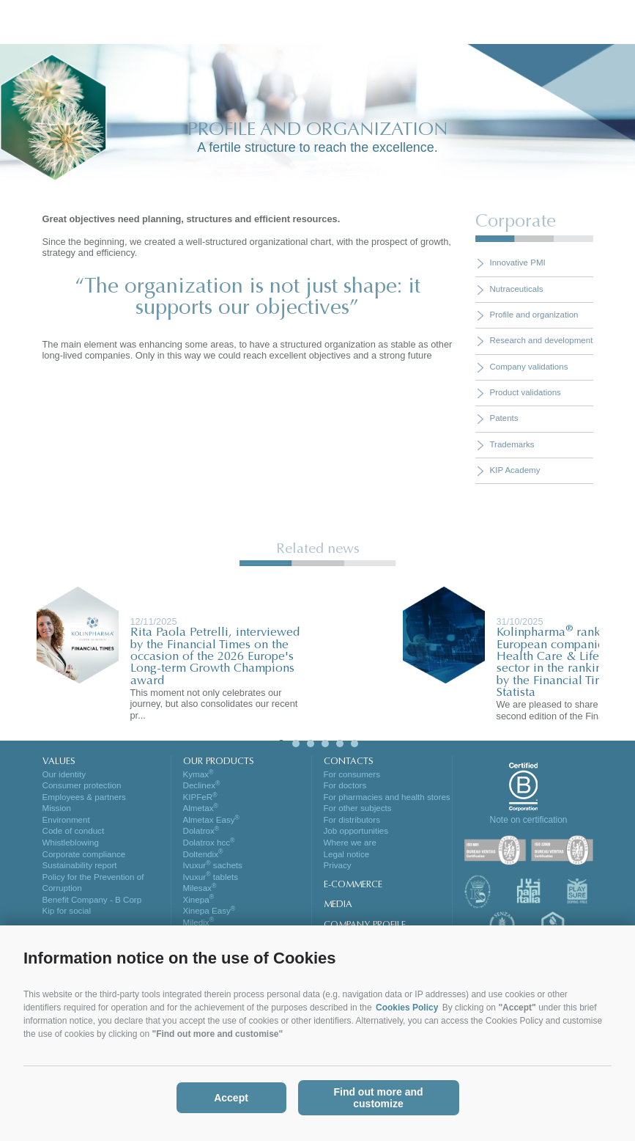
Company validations (529, 366)
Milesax (199, 893)
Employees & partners (83, 797)
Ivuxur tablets (210, 882)
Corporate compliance (83, 858)
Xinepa (198, 906)
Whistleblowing (70, 846)
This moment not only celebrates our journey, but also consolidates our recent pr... (214, 704)
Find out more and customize (378, 1097)
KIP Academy (515, 470)
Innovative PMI (518, 262)
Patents (504, 418)
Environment (66, 822)
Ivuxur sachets (212, 870)
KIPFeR (200, 797)
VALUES (58, 761)
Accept (231, 1098)
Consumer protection (81, 786)
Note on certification (528, 820)
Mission (56, 810)
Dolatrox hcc (208, 846)
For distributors (352, 822)
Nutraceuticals (516, 289)
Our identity (64, 774)
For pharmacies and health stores (387, 797)
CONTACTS (348, 761)
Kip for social (66, 918)
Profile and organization (534, 314)
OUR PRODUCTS (218, 761)
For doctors (345, 786)
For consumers (352, 774)
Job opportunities (356, 834)
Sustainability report (79, 870)
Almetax (200, 810)
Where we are (350, 846)
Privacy (338, 870)
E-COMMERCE (353, 890)
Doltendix (203, 858)
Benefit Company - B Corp (91, 906)
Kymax (198, 774)
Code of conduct (73, 834)
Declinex (201, 786)
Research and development (541, 340)
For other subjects (357, 810)
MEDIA (338, 910)
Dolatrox (201, 834)
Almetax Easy (211, 822)
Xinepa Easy (209, 918)
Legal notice (346, 858)
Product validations (525, 392)
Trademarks (512, 444)
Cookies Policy (407, 1007)
